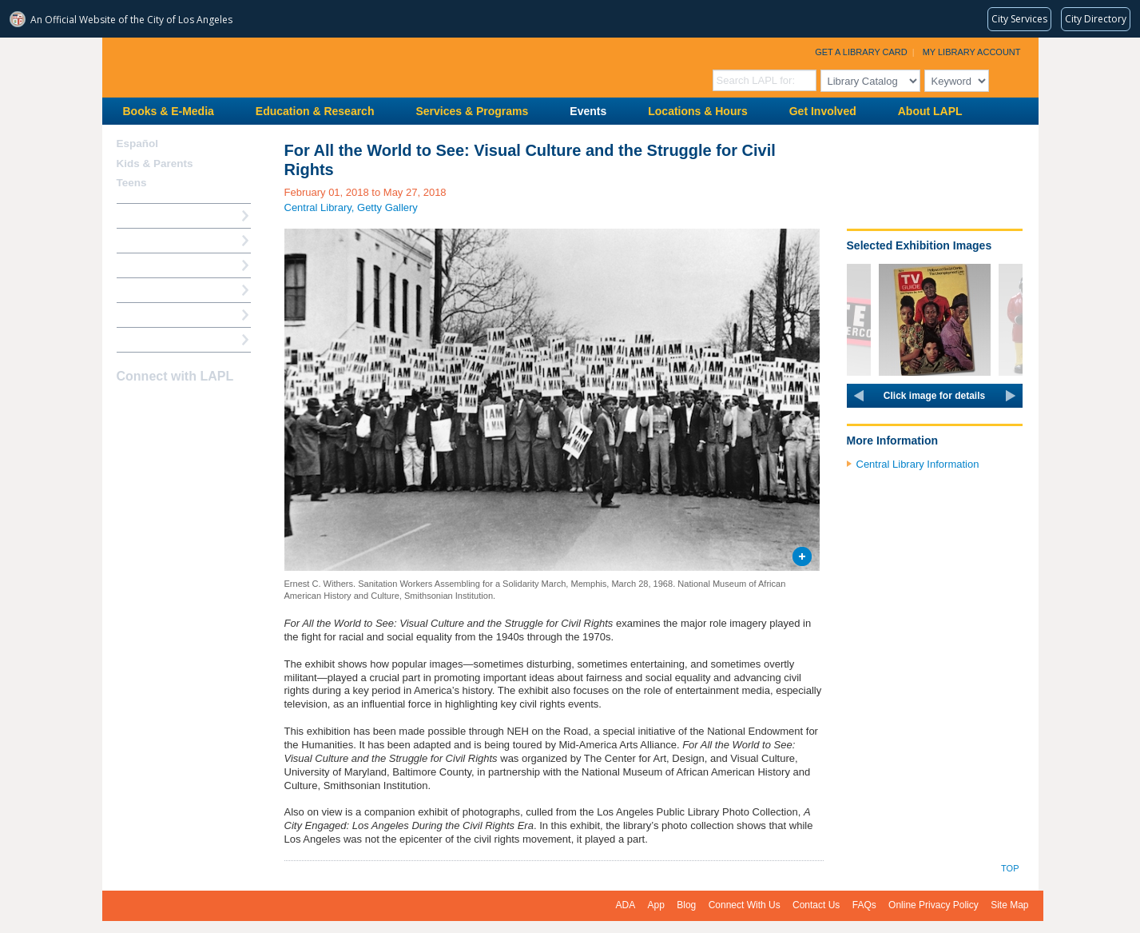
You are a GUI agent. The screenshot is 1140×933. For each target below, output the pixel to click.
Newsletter (211, 408)
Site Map (1009, 905)
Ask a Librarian (154, 290)
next (1011, 396)
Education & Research (315, 111)
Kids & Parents (155, 163)
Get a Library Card (861, 52)
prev (859, 396)
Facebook (127, 408)
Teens (132, 183)
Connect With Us (745, 905)
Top (1010, 868)
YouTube (183, 408)
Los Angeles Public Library (299, 66)
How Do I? (142, 215)
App (656, 905)
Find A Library (151, 339)
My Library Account (972, 52)
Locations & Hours (697, 111)
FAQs (864, 905)
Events (588, 111)
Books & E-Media (168, 111)
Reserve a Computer (167, 265)
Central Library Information (917, 464)
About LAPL (930, 111)
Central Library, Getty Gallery (351, 207)
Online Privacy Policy (933, 905)
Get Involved (822, 111)
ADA (626, 905)
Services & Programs (471, 111)
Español (138, 144)
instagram (155, 408)
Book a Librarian (158, 315)
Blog (686, 905)
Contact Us (816, 905)
